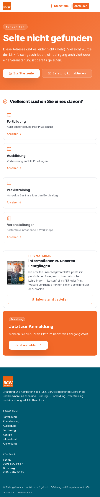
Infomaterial (61, 5)
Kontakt (7, 434)
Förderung (9, 430)
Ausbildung (10, 425)
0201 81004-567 (13, 463)
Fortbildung (10, 416)
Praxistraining (11, 421)
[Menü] (93, 6)
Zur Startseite (21, 73)
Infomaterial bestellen (50, 300)
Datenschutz (25, 492)
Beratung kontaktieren (67, 73)
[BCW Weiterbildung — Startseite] (7, 6)
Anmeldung (10, 443)
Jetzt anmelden (28, 345)
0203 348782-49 (13, 471)
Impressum (9, 492)
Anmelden (80, 5)
